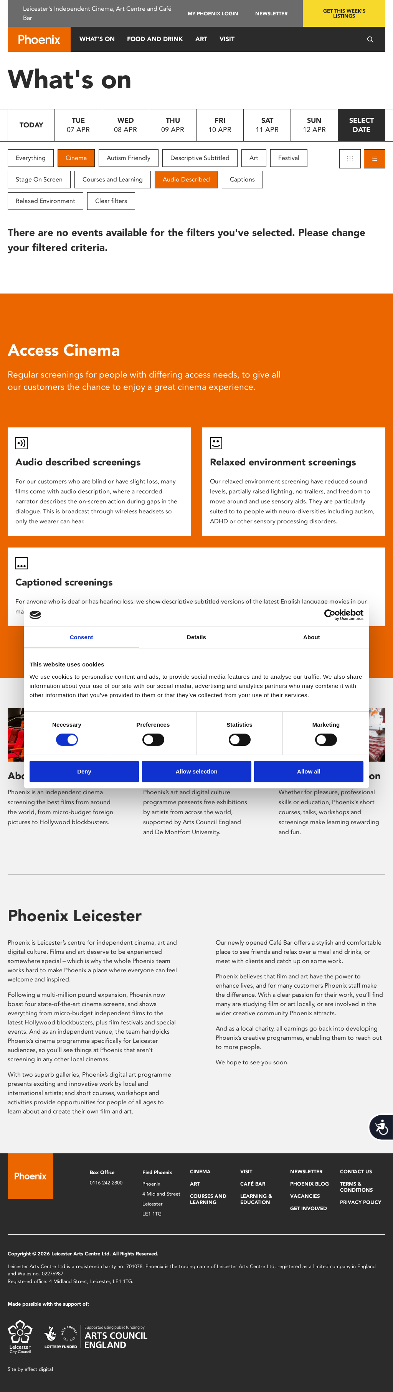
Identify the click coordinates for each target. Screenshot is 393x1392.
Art (201, 39)
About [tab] (311, 637)
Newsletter (271, 13)
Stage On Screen (39, 179)
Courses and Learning (113, 179)
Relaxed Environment (45, 201)
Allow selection (196, 771)
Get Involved (308, 1208)
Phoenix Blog (309, 1184)
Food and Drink (155, 39)
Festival (288, 158)
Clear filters (111, 201)
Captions (242, 179)
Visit (227, 39)
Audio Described (186, 179)
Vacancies (305, 1196)
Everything (31, 158)
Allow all (308, 771)
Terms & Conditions (356, 1187)
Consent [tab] (81, 637)
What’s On (97, 39)
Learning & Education (256, 1199)
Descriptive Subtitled (200, 158)
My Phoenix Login (213, 13)
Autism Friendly (128, 158)
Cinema (76, 158)
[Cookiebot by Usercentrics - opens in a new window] (329, 615)
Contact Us (356, 1171)
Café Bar (252, 1184)
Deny (84, 771)
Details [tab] (196, 637)
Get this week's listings (344, 13)
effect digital (39, 1369)
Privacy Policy (360, 1202)
